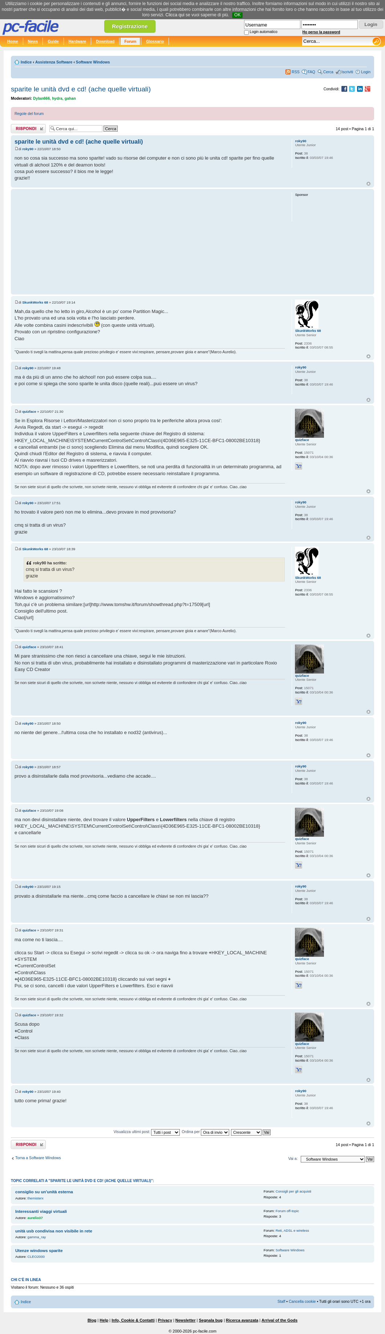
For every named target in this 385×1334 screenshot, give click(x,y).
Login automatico (263, 32)
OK (237, 14)
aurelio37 (35, 1218)
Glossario (155, 41)
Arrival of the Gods (279, 1320)
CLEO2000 (36, 1257)
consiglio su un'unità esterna (44, 1192)
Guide (53, 41)
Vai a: (292, 1158)
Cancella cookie (302, 1301)
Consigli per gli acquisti (293, 1191)
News (33, 41)
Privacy (165, 1320)
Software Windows (93, 62)
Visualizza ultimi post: (147, 1131)
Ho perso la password (321, 32)
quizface (29, 411)
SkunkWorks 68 (35, 302)
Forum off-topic (287, 1211)
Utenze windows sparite (39, 1250)
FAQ (311, 72)
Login (365, 72)
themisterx (36, 1198)
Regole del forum (29, 113)
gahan (70, 98)
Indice (26, 62)
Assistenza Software (54, 62)
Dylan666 (41, 98)
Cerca (328, 72)
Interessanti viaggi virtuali (41, 1211)
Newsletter (185, 1320)
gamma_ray (37, 1237)
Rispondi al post (28, 128)
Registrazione (129, 26)
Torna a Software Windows (38, 1158)
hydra (57, 98)
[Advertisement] (150, 241)
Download (105, 41)
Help (104, 1320)
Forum (130, 41)
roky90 (27, 149)
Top (368, 184)
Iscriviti (347, 72)
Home (12, 41)
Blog (92, 1320)
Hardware (77, 41)
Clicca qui (175, 14)
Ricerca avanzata (242, 1320)
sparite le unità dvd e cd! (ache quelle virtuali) (81, 89)
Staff (281, 1301)
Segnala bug (210, 1320)
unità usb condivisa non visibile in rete (53, 1231)
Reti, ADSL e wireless (292, 1230)
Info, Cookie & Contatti (133, 1320)
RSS (296, 72)
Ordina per (205, 1131)
